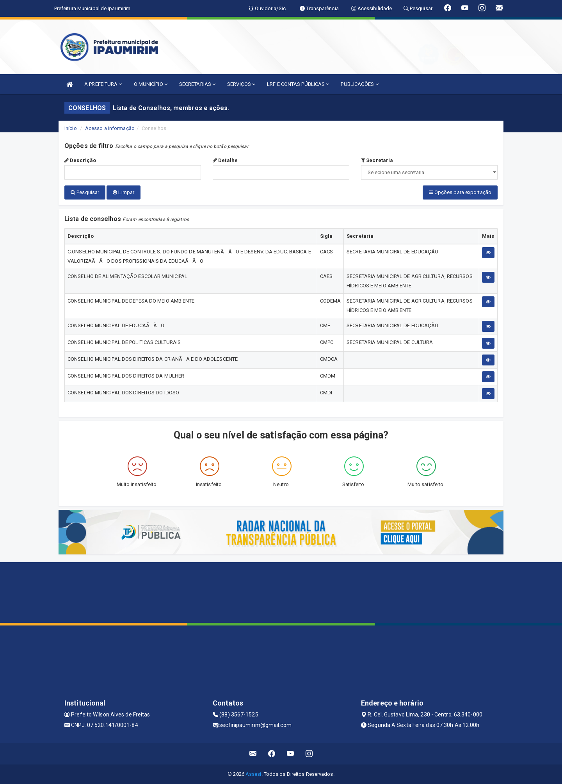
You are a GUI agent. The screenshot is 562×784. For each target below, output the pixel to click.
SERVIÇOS (241, 84)
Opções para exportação (460, 192)
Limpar (123, 192)
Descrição (80, 160)
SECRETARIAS (197, 84)
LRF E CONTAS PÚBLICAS (298, 84)
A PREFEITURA (103, 84)
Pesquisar (85, 192)
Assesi (253, 774)
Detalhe (225, 160)
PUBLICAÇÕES (359, 84)
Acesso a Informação (110, 128)
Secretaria (377, 160)
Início (70, 128)
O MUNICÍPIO (150, 84)
